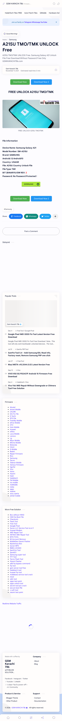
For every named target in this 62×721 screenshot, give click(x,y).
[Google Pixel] (29, 331)
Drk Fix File (14, 414)
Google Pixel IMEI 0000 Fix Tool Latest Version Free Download (31, 335)
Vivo (11, 469)
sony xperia (14, 493)
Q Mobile (13, 449)
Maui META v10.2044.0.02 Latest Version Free (29, 364)
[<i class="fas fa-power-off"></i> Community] (18, 686)
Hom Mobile (14, 427)
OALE (12, 447)
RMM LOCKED (15, 548)
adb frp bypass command (20, 563)
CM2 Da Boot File (17, 517)
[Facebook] (8, 678)
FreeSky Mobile (16, 420)
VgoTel (12, 467)
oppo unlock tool (16, 583)
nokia (12, 487)
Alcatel (12, 407)
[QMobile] (43, 13)
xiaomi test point (16, 592)
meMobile (14, 485)
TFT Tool (13, 557)
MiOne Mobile (15, 443)
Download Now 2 (41, 82)
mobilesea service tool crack (21, 574)
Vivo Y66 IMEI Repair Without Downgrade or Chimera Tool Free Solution (32, 387)
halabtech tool (15, 570)
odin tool (13, 579)
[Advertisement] (31, 627)
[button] (58, 4)
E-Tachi (13, 416)
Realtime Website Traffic (11, 603)
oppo (12, 489)
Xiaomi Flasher (16, 561)
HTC (11, 425)
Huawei (13, 429)
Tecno (12, 460)
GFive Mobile (15, 423)
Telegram (28, 22)
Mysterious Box (16, 544)
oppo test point (16, 581)
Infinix (12, 432)
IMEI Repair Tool (16, 532)
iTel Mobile (14, 480)
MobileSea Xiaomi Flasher (20, 541)
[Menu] (31, 717)
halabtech (14, 478)
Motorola (13, 445)
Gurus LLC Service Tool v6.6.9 (22, 528)
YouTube (43, 22)
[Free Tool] (20, 331)
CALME (13, 412)
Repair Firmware (16, 454)
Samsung (13, 458)
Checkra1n (14, 519)
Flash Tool (14, 521)
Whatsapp (36, 22)
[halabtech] (21, 382)
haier (12, 476)
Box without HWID (17, 515)
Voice (12, 471)
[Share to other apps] (55, 216)
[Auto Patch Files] (30, 13)
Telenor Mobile (15, 462)
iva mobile (14, 482)
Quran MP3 (14, 546)
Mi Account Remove (18, 539)
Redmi (12, 451)
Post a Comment (31, 231)
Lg (11, 438)
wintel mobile (15, 496)
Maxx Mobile (15, 440)
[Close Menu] (56, 22)
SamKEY (13, 552)
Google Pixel (15, 526)
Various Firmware (17, 465)
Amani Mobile (15, 409)
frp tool (13, 566)
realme (12, 491)
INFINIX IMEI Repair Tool (19, 535)
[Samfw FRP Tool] (22, 349)
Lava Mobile (14, 434)
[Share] (42, 717)
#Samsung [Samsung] (8, 209)
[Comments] (54, 717)
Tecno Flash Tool (16, 559)
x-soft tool (14, 590)
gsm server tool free (18, 568)
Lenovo (13, 436)
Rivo (11, 456)
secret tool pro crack (18, 586)
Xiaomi (12, 474)
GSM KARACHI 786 (14, 3)
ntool (12, 577)
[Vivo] (18, 370)
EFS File (13, 418)
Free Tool (13, 524)
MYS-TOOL (14, 537)
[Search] (54, 4)
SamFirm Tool (15, 550)
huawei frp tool (16, 572)
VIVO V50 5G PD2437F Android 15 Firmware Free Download (30, 375)
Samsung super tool (18, 555)
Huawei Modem (16, 530)
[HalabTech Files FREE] (13, 13)
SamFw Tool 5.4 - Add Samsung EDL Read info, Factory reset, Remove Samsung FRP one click (29, 354)
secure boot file (16, 588)
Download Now (20, 82)
